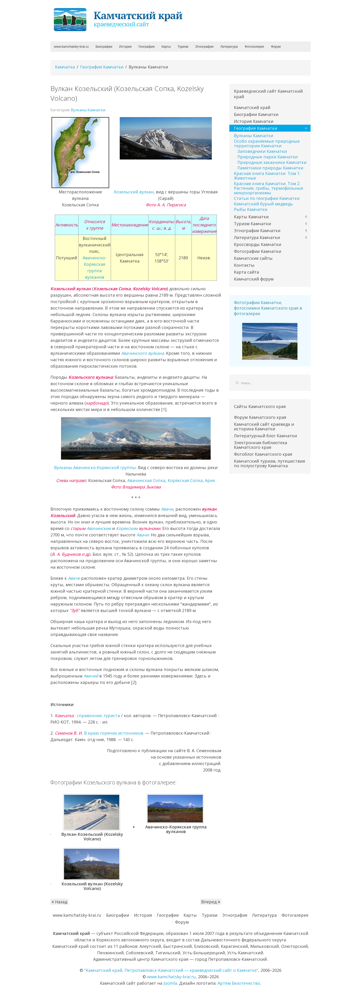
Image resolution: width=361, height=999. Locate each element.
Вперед (210, 901)
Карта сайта (246, 272)
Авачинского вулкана (142, 353)
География (147, 46)
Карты (166, 46)
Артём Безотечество (239, 983)
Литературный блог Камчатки (265, 435)
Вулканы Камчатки (88, 109)
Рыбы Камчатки (250, 209)
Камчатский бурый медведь (263, 204)
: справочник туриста (87, 715)
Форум (276, 46)
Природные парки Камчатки (267, 157)
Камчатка (65, 67)
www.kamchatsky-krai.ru (71, 46)
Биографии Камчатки (256, 114)
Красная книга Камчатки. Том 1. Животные (267, 176)
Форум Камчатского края (260, 417)
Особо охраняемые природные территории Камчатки (267, 143)
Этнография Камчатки (257, 230)
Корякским (127, 528)
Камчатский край (252, 107)
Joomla (170, 983)
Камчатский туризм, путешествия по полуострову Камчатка (269, 463)
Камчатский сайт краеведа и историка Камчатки (264, 426)
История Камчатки (253, 121)
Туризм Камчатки (252, 223)
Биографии (104, 46)
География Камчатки (101, 67)
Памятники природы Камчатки (270, 168)
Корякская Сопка (185, 480)
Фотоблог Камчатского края (263, 454)
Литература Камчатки (257, 237)
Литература (229, 46)
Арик (210, 480)
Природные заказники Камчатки (271, 162)
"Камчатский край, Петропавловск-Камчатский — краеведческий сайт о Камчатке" (171, 970)
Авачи (167, 509)
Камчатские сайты (253, 258)
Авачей (91, 676)
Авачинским (99, 528)
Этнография (204, 46)
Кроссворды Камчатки (257, 244)
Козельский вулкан (134, 192)
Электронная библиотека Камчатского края (260, 445)
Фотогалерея (254, 46)
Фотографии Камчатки (257, 251)
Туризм (183, 46)
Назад (59, 901)
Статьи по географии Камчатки (267, 198)
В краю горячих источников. (99, 733)
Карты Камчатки (251, 216)
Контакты (244, 265)
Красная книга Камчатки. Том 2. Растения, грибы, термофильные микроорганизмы (268, 188)
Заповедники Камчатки (262, 151)
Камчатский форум (254, 279)
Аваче (74, 578)
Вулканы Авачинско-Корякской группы (95, 467)
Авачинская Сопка (146, 480)
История (125, 46)
